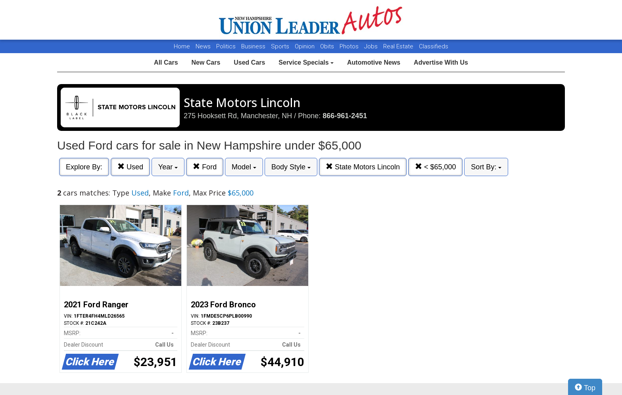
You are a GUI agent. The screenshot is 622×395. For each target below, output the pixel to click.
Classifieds (433, 46)
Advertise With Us (441, 62)
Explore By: (84, 167)
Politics (226, 46)
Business (254, 46)
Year (168, 167)
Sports (281, 46)
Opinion (305, 46)
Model (244, 167)
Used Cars (249, 62)
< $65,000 (435, 167)
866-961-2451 (345, 116)
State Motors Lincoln (363, 167)
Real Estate (399, 46)
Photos (350, 46)
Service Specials (306, 62)
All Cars (166, 62)
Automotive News (373, 62)
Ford (205, 167)
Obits (328, 46)
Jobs (371, 46)
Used (130, 167)
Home (182, 46)
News (203, 46)
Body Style (291, 167)
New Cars (205, 62)
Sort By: (486, 167)
